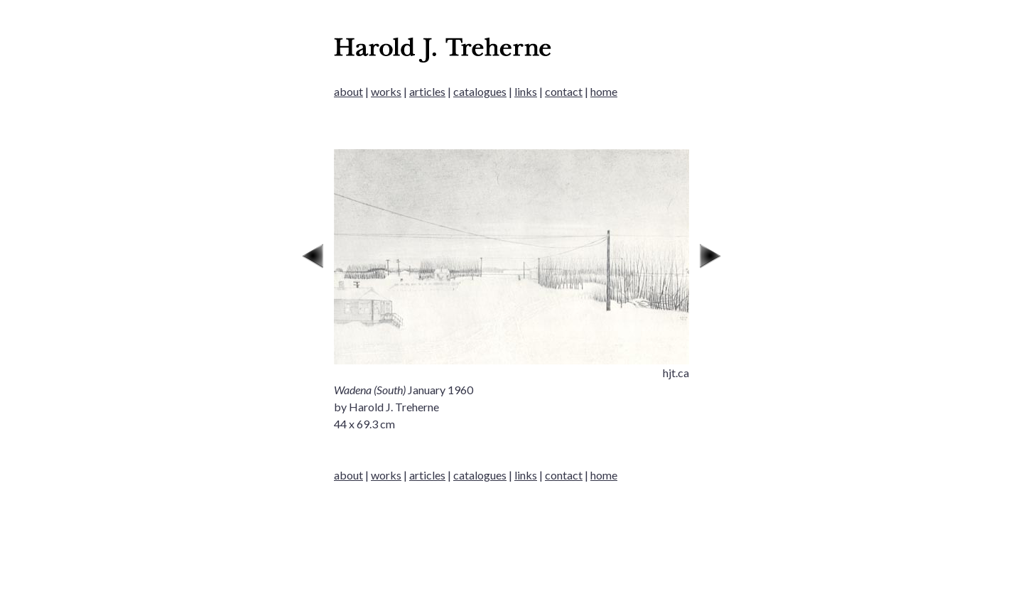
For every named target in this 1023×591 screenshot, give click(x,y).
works (386, 91)
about (348, 91)
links (525, 91)
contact (564, 91)
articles (427, 91)
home (603, 91)
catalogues (480, 91)
